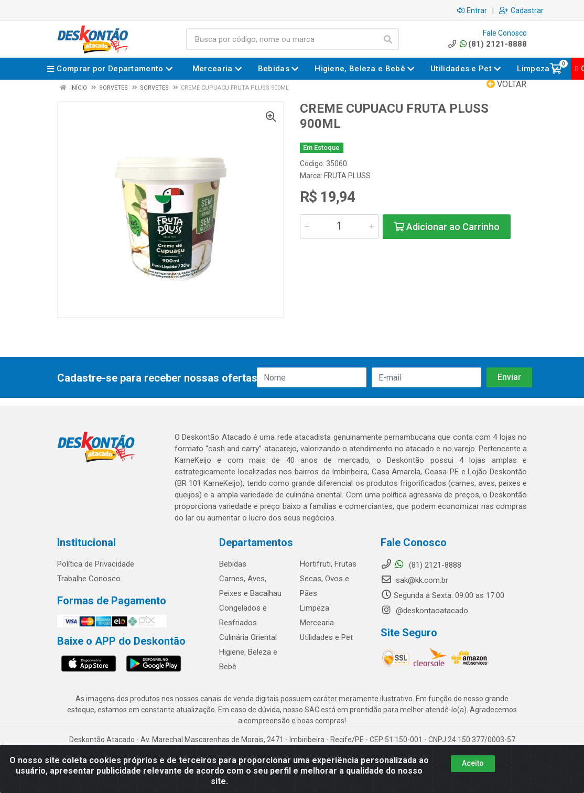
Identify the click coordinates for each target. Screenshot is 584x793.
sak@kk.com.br (414, 580)
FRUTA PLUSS (347, 175)
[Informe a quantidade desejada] (339, 226)
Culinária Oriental (248, 637)
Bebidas (232, 564)
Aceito (473, 763)
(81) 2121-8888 (487, 44)
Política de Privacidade (95, 564)
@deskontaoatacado (424, 610)
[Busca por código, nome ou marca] (281, 39)
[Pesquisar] (388, 39)
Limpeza (314, 608)
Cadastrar (521, 10)
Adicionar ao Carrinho (447, 226)
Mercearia (317, 622)
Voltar (506, 84)
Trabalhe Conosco (89, 578)
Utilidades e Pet (326, 637)
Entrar (472, 10)
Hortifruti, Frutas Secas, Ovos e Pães (328, 578)
